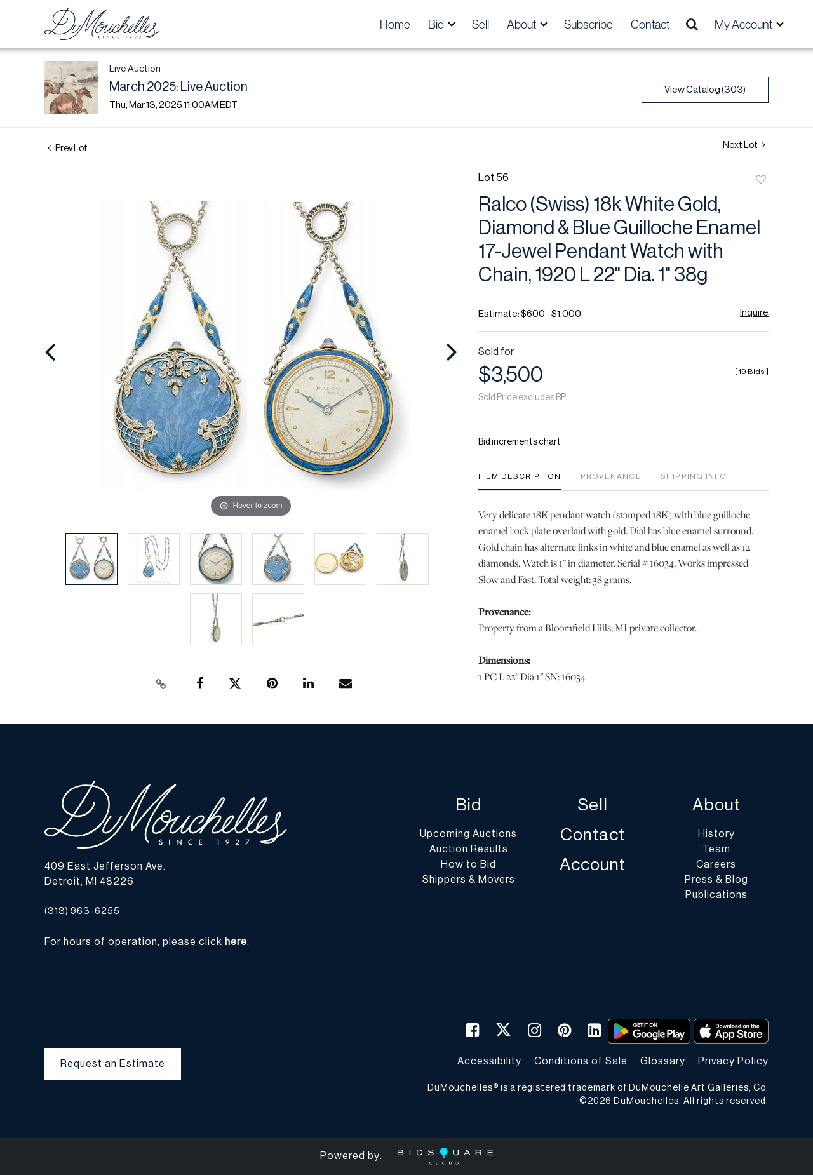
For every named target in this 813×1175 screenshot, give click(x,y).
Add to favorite (761, 180)
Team (716, 849)
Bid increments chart (519, 442)
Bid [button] (437, 24)
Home (395, 24)
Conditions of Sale (581, 1061)
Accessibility (489, 1061)
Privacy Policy (733, 1061)
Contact (650, 24)
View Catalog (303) (705, 90)
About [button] (522, 24)
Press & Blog (716, 880)
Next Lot (744, 145)
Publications (716, 895)
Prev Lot (68, 148)
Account (593, 864)
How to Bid (468, 864)
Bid (468, 805)
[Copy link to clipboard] (161, 684)
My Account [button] (744, 24)
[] (752, 371)
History (716, 834)
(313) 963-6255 (82, 911)
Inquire (754, 313)
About (716, 805)
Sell (480, 24)
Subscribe (588, 24)
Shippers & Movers (468, 880)
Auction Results (468, 849)
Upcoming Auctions (468, 834)
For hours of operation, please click (145, 942)
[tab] (519, 481)
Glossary (662, 1061)
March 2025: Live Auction (178, 87)
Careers (716, 864)
